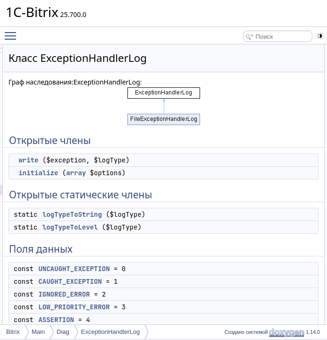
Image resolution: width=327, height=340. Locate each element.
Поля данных (269, 112)
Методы (262, 195)
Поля (258, 247)
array (194, 207)
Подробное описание (279, 184)
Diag (63, 331)
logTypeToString (190, 269)
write (146, 183)
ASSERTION (275, 164)
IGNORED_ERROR (284, 143)
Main (38, 331)
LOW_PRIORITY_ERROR (292, 153)
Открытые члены (274, 49)
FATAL (267, 174)
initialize (156, 207)
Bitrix (13, 331)
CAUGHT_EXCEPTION (289, 132)
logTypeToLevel (188, 292)
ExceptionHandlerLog (110, 331)
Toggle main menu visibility (13, 31)
